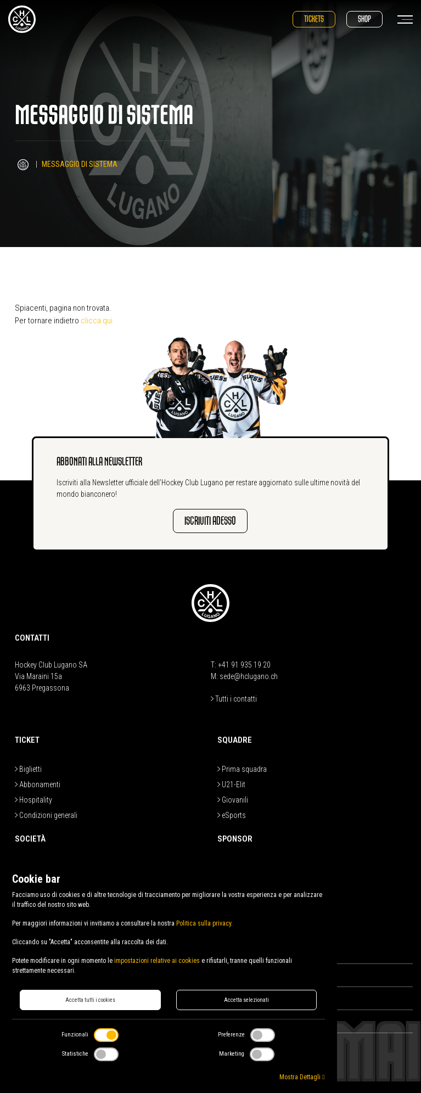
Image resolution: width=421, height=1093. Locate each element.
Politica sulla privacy (203, 923)
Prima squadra (242, 769)
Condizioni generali (46, 815)
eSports (231, 815)
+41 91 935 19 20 (244, 664)
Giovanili (232, 799)
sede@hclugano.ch (249, 676)
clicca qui (97, 321)
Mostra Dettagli (301, 1077)
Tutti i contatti (234, 698)
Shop (364, 19)
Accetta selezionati (246, 1000)
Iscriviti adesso (210, 520)
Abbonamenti (37, 784)
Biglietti (28, 769)
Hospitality (33, 799)
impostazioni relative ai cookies (157, 961)
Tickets (314, 19)
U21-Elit (231, 784)
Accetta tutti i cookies (90, 1000)
